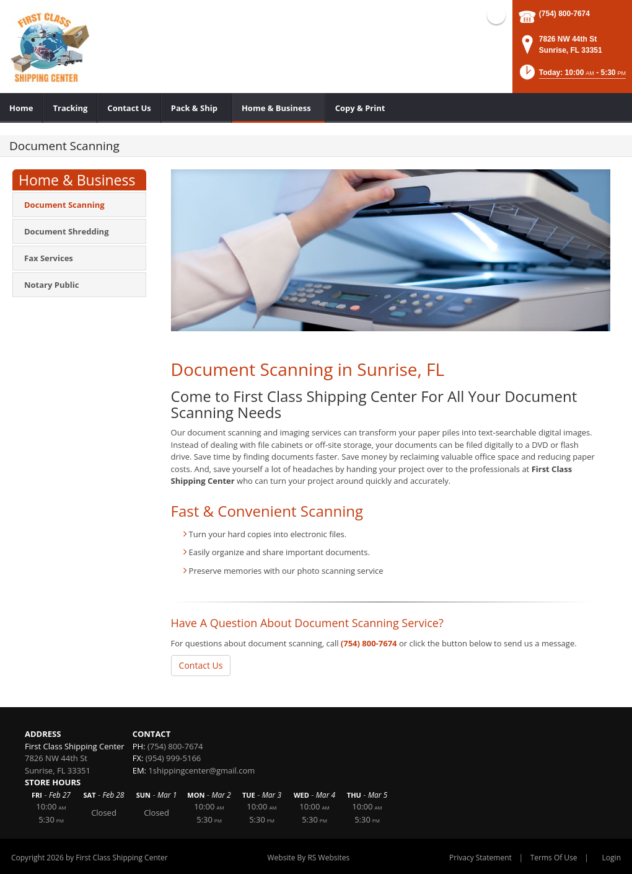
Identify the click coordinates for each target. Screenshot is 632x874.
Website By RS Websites (309, 857)
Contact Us (201, 665)
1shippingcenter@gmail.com (201, 770)
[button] (571, 76)
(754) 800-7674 (564, 13)
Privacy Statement (480, 857)
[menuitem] (21, 108)
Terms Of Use (553, 857)
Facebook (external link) (496, 15)
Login (611, 857)
